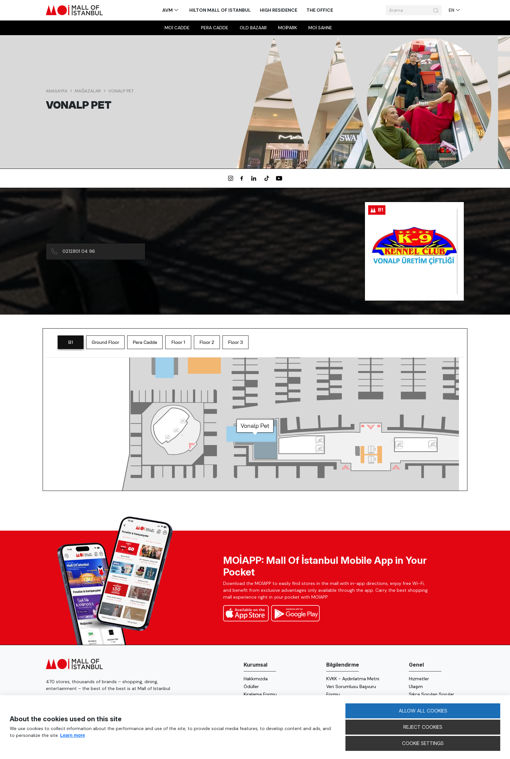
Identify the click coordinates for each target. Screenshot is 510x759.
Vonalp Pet (121, 91)
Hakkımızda (256, 679)
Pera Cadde (214, 28)
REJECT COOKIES (422, 727)
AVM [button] (168, 10)
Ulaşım (416, 686)
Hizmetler (419, 679)
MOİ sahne (320, 28)
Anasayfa (56, 91)
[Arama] (408, 10)
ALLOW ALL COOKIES (423, 711)
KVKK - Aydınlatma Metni (352, 679)
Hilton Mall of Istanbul (220, 10)
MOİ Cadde (177, 28)
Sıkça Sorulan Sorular (431, 694)
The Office (319, 10)
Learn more (72, 735)
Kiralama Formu (260, 694)
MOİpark (287, 28)
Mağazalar (88, 91)
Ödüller (251, 686)
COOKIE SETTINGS (423, 743)
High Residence (278, 10)
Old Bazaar (253, 28)
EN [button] (452, 10)
